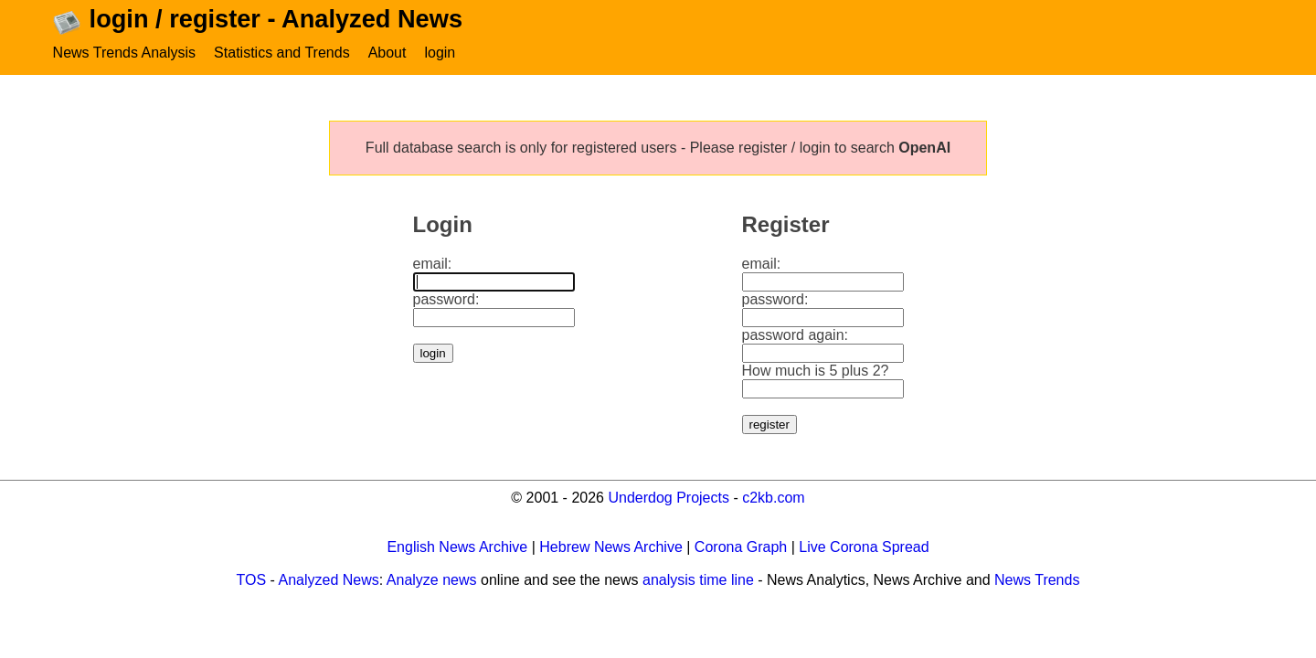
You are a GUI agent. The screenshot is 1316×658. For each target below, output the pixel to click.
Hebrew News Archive (611, 547)
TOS (252, 580)
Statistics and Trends (282, 52)
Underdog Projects (668, 497)
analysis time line (698, 580)
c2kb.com (773, 497)
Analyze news (432, 580)
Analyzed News (329, 580)
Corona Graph (741, 547)
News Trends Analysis (124, 52)
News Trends (1036, 580)
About (387, 52)
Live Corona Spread (864, 547)
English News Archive (457, 547)
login (439, 52)
